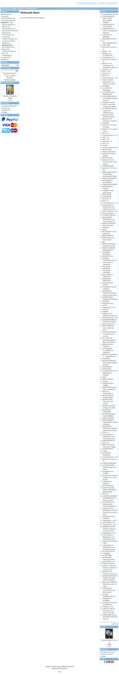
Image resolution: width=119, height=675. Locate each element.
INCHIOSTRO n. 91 (109, 561)
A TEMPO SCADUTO (109, 215)
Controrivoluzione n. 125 (110, 78)
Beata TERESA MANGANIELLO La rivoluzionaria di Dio (109, 219)
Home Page (5, 8)
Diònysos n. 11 (107, 69)
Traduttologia (6, 55)
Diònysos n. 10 (107, 141)
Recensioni (103, 649)
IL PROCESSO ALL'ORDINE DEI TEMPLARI (108, 350)
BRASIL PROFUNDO (109, 151)
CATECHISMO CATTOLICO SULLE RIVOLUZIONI (109, 590)
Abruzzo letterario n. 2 (109, 324)
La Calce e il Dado (7, 41)
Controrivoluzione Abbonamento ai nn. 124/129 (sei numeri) (109, 207)
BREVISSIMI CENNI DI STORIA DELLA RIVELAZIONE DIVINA (110, 174)
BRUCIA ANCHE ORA (109, 39)
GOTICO (105, 309)
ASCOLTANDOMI (108, 485)
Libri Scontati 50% (6, 20)
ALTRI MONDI (107, 197)
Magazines (21, 8)
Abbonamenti (5, 14)
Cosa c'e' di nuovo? (7, 82)
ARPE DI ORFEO (108, 379)
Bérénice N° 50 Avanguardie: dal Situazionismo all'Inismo (110, 65)
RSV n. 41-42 (107, 71)
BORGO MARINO (108, 235)
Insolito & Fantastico (8, 39)
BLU (104, 242)
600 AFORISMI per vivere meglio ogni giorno (108, 328)
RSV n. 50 (106, 494)
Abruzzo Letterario (7, 24)
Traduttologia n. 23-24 (109, 533)
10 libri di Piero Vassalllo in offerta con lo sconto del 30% (110, 477)
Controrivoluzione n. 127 (110, 135)
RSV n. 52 (106, 143)
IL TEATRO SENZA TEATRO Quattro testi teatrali (109, 467)
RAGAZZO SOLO (108, 256)
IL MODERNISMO (108, 166)
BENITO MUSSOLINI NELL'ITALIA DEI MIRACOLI (109, 225)
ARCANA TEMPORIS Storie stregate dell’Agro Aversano (110, 363)
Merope (4, 43)
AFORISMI (106, 86)
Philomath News (31, 8)
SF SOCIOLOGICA (108, 551)
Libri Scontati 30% (6, 18)
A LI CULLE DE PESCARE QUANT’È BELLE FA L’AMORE (109, 340)
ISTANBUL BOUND (109, 102)
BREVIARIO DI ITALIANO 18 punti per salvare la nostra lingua (110, 293)
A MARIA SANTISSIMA (110, 184)
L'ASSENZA (106, 553)
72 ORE (105, 145)
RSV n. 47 (106, 201)
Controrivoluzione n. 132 (110, 203)
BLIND (105, 229)
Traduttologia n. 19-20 (109, 520)
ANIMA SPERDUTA (109, 440)
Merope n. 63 (107, 51)
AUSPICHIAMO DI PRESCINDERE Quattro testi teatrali (110, 422)
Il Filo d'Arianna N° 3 (109, 522)
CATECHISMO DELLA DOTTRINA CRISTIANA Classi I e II (110, 98)
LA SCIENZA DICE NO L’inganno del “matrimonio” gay (110, 110)
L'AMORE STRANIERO (10, 96)
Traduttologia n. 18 (108, 57)
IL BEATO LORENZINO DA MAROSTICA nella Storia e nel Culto (110, 498)
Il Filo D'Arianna (7, 35)
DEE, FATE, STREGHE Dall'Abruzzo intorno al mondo (110, 584)
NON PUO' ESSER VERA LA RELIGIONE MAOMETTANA (109, 490)
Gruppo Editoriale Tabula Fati (65, 666)
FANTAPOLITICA (108, 303)
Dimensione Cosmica (8, 30)
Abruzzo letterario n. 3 (109, 213)
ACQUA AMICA (107, 367)
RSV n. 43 (106, 137)
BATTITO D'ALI (107, 149)
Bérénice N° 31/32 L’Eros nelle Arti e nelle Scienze (110, 162)
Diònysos (5, 33)
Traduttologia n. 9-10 (109, 307)
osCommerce (63, 668)
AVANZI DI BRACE (108, 418)
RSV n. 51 (106, 432)
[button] (86, 3)
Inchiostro (5, 37)
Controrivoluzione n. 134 (110, 457)
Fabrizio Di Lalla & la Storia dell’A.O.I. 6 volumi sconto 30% (109, 611)
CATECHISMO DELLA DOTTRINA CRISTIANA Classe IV (110, 617)
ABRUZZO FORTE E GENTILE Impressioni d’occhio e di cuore (109, 529)
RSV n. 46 (106, 133)
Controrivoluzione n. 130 (110, 211)
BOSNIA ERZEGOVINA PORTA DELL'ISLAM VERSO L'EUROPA (110, 578)
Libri (2, 16)
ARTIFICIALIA (107, 369)
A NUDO (105, 381)
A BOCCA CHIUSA (108, 563)
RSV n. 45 (106, 76)
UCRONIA (106, 123)
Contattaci (4, 112)
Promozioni (4, 57)
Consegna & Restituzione (9, 106)
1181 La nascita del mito (110, 147)
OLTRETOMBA (107, 555)
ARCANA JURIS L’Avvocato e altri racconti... (108, 401)
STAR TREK (106, 45)
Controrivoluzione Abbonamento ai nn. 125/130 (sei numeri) (109, 436)
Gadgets (4, 59)
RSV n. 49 (106, 442)
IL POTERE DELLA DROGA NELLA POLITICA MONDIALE (109, 504)
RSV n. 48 (106, 139)
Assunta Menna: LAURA (110, 14)
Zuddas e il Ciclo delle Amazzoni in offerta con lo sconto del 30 (110, 568)
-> (5, 22)
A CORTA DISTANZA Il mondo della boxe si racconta (110, 334)
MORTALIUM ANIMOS (110, 178)
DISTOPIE (106, 301)
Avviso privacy (5, 108)
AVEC (104, 377)
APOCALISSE (107, 194)
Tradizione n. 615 (108, 606)
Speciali (102, 627)
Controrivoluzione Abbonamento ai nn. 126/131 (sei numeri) (109, 82)
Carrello (102, 11)
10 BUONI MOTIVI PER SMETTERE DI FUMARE (110, 373)
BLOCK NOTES (107, 158)
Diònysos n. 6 (107, 198)
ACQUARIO (106, 358)
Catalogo (13, 8)
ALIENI (105, 305)
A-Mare (105, 451)
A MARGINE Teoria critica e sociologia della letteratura (110, 31)
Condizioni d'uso (6, 110)
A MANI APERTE (108, 449)
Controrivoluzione (7, 28)
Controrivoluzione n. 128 (110, 317)
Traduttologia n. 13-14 (109, 524)
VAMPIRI (105, 311)
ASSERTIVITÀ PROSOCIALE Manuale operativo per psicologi (110, 428)
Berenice (4, 26)
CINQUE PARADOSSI (109, 463)
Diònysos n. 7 (107, 74)
